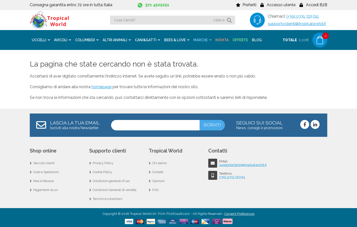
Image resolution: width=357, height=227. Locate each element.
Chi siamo (159, 162)
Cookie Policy (102, 171)
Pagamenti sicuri (45, 189)
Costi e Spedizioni (46, 171)
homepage (101, 86)
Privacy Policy (103, 162)
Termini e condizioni (107, 198)
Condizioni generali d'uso (111, 180)
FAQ (155, 189)
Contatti (157, 171)
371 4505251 (157, 4)
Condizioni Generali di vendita (114, 189)
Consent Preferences (239, 213)
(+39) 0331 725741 (302, 16)
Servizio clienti (44, 162)
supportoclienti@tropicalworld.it (297, 23)
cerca (219, 20)
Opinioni (158, 180)
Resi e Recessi (43, 180)
